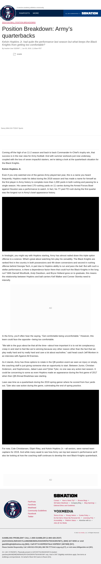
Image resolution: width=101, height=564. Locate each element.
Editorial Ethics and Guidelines (64, 505)
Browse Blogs (82, 500)
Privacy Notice (71, 515)
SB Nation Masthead (61, 503)
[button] (17, 54)
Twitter (30, 517)
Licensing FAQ (88, 518)
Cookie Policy (83, 515)
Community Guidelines (37, 511)
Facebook (32, 514)
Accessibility (58, 520)
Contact (56, 500)
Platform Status (70, 520)
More (37, 13)
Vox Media (81, 532)
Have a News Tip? (68, 500)
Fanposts (24, 13)
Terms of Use (58, 515)
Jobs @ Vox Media (60, 523)
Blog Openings (89, 503)
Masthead (32, 508)
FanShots (32, 505)
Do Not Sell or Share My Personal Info (67, 518)
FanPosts (32, 502)
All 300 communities (81, 13)
